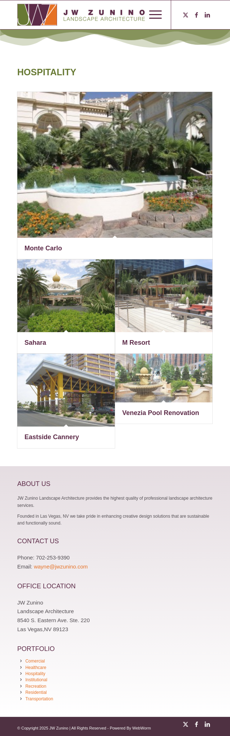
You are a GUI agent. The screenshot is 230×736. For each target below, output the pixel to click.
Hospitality (35, 673)
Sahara (35, 342)
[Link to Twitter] (185, 15)
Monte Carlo (43, 248)
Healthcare (35, 667)
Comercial (35, 661)
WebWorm (141, 728)
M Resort (136, 342)
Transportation (39, 698)
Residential (36, 692)
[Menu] (152, 14)
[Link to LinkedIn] (207, 15)
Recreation (35, 686)
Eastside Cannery (52, 437)
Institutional (36, 679)
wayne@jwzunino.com (61, 566)
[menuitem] (152, 14)
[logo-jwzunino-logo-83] (95, 14)
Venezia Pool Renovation (160, 412)
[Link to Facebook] (196, 15)
